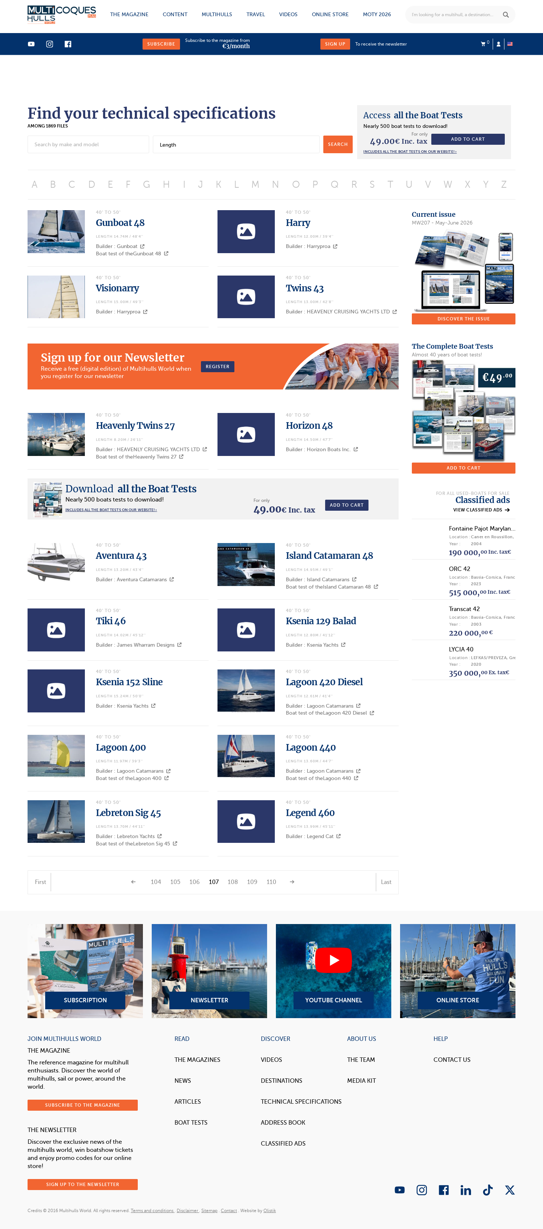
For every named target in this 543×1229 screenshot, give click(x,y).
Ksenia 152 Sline (129, 682)
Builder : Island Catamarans (321, 579)
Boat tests (191, 1123)
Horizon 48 (309, 425)
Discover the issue (464, 318)
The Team (361, 1060)
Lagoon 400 (121, 747)
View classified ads (481, 510)
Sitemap (209, 1210)
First (40, 882)
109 (252, 882)
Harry (298, 223)
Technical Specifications (301, 1102)
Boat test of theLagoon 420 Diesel (330, 713)
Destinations (281, 1081)
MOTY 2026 (377, 14)
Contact (229, 1210)
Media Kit (361, 1081)
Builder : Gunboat (120, 246)
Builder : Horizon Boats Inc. (322, 449)
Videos (288, 14)
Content (175, 14)
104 (156, 882)
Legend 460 (310, 813)
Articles (188, 1102)
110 (271, 882)
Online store (330, 14)
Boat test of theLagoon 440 (322, 778)
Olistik (269, 1210)
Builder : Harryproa (312, 246)
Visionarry (117, 288)
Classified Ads (283, 1143)
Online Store (457, 971)
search (338, 144)
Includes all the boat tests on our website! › (410, 152)
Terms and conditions (153, 1210)
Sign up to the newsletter (82, 1184)
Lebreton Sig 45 (128, 813)
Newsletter (209, 971)
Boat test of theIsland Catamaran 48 (332, 587)
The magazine (129, 14)
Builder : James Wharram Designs (139, 645)
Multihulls (217, 14)
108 (233, 882)
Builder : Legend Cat (313, 836)
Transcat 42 (464, 609)
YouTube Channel (333, 971)
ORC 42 (459, 569)
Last (386, 882)
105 (175, 882)
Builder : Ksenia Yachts (316, 645)
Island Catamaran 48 (329, 555)
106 (195, 882)
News (183, 1081)
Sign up (335, 44)
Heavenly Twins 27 (135, 425)
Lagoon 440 (311, 747)
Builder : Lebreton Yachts (129, 836)
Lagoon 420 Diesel (324, 682)
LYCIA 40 (461, 649)
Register (218, 366)
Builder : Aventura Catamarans (135, 579)
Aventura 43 (121, 555)
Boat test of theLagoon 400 (132, 778)
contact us (452, 1060)
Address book (283, 1123)
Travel (256, 14)
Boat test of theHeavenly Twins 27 (140, 457)
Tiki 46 (111, 621)
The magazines (197, 1060)
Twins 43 (305, 288)
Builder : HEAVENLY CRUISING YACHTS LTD (341, 312)
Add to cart (468, 139)
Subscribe (161, 44)
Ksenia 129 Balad (321, 621)
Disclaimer (188, 1210)
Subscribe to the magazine (82, 1105)
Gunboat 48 (120, 223)
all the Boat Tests (413, 115)
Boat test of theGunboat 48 (132, 253)
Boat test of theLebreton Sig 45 (136, 844)
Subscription (85, 971)
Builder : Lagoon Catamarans (323, 706)
